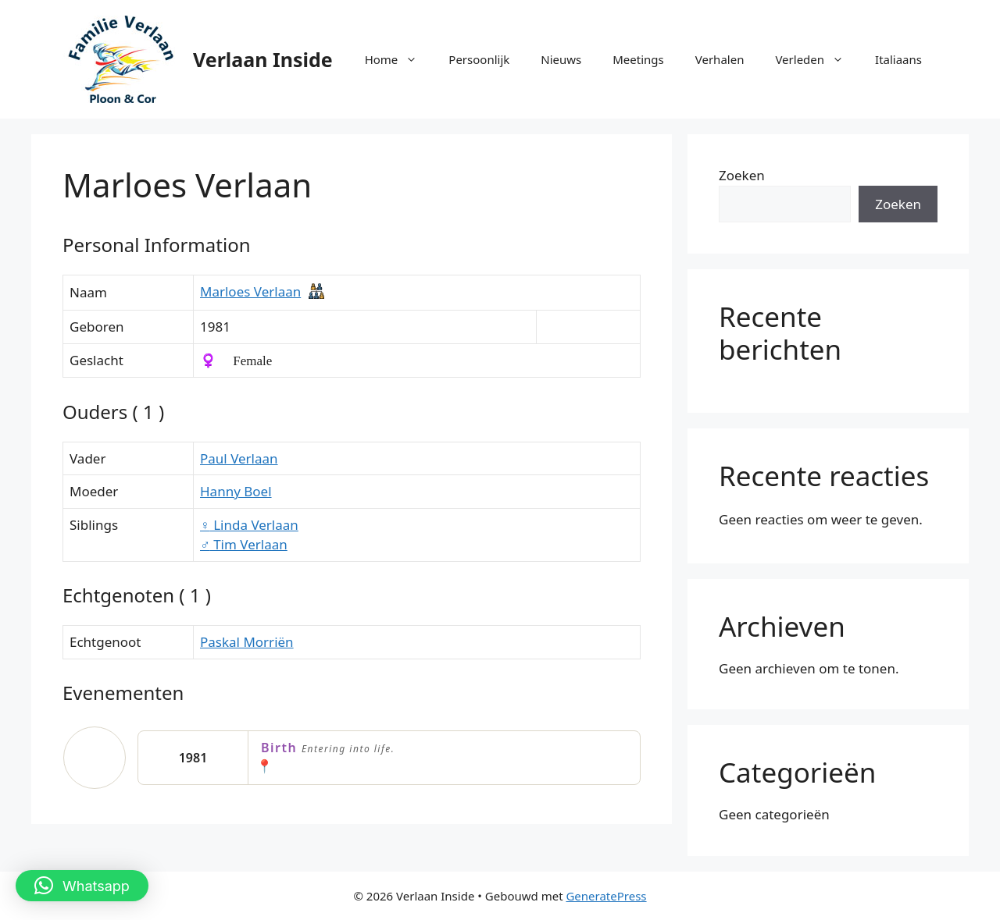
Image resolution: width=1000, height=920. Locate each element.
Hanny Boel (236, 491)
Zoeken (742, 175)
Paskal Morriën (247, 642)
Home (399, 59)
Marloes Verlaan (250, 291)
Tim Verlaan (244, 544)
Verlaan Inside (263, 59)
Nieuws (561, 59)
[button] (82, 885)
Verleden (817, 59)
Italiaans (898, 59)
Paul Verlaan (239, 458)
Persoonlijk (478, 59)
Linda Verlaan (249, 525)
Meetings (638, 59)
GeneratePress (606, 896)
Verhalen (720, 59)
